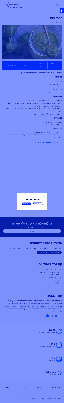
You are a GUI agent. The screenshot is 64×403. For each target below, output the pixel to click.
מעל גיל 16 (26, 204)
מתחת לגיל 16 (37, 204)
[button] (62, 10)
